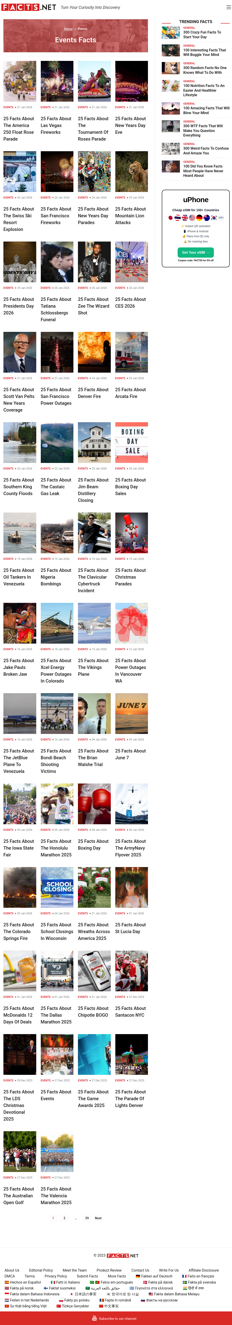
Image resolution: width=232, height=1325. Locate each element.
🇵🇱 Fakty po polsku (74, 1300)
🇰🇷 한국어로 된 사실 (122, 1294)
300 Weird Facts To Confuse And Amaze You (206, 150)
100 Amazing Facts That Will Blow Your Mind (206, 110)
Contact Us (140, 1270)
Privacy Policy (56, 1276)
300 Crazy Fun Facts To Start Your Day (202, 34)
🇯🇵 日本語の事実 (83, 1294)
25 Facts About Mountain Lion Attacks (130, 215)
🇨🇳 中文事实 (109, 1306)
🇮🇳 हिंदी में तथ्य (193, 1288)
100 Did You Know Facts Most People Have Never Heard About (203, 171)
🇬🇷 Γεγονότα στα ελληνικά (151, 1288)
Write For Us (169, 1270)
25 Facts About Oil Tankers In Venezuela (18, 577)
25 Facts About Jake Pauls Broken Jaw (18, 667)
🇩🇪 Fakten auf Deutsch (154, 1276)
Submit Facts (87, 1276)
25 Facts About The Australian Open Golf (18, 1195)
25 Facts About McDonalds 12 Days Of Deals (18, 1015)
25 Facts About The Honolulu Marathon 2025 (56, 848)
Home (68, 29)
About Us (12, 1270)
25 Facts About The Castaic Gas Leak (56, 486)
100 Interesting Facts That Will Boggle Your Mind (204, 52)
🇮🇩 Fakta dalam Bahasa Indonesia (32, 1294)
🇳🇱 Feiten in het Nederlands (27, 1300)
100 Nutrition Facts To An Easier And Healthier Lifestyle (204, 90)
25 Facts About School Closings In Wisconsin (57, 931)
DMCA (10, 1276)
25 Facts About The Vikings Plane (93, 667)
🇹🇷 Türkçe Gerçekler (72, 1306)
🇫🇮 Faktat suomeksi (59, 1288)
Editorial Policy (41, 1270)
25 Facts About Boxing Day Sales (130, 486)
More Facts (117, 1276)
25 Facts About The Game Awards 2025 (93, 1098)
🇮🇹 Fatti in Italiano (65, 1282)
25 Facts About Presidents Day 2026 (18, 306)
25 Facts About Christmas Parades (130, 577)
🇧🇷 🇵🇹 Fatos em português (111, 1282)
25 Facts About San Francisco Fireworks (56, 215)
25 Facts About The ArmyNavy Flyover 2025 (130, 848)
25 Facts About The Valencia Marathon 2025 (56, 1195)
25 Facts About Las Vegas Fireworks (56, 125)
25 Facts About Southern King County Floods (18, 486)
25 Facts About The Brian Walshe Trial (93, 757)
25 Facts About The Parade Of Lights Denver (130, 1098)
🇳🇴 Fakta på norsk (19, 1288)
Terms (30, 1276)
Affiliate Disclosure (204, 1270)
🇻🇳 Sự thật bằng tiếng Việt (26, 1306)
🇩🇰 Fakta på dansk (158, 1282)
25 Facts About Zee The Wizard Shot (93, 306)
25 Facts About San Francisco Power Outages (56, 396)
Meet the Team (75, 1270)
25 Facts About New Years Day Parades (93, 215)
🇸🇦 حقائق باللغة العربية (102, 1288)
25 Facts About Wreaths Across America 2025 (94, 931)
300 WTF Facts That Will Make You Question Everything (203, 131)
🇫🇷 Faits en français (198, 1276)
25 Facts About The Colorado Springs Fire (18, 931)
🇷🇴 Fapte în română (115, 1300)
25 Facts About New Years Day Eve (130, 125)
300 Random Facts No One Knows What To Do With (205, 70)
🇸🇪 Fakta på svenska (199, 1282)
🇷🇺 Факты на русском (159, 1300)
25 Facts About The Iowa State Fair (18, 848)
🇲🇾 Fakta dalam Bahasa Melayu (174, 1294)
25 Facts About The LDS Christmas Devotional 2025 (18, 1105)
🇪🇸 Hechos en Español (23, 1282)
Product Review (109, 1270)
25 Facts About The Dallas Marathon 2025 (56, 1015)
